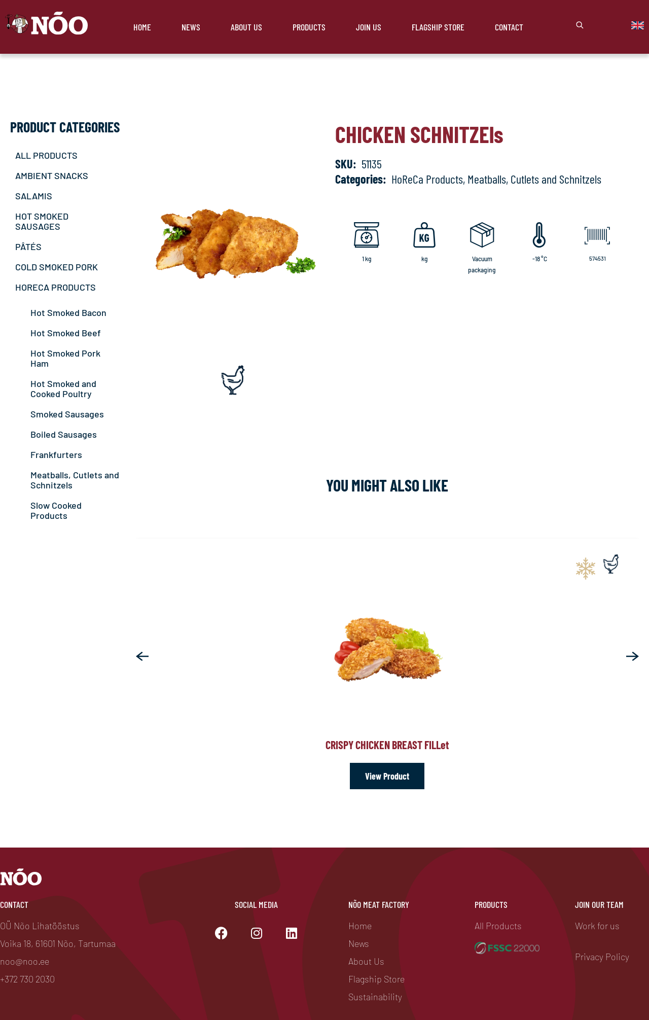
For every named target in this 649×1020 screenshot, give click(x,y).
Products (309, 26)
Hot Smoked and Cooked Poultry (63, 388)
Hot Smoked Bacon (68, 312)
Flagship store (438, 26)
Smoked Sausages (67, 413)
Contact (509, 26)
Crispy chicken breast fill (387, 744)
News (191, 26)
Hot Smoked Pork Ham (65, 358)
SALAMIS (33, 195)
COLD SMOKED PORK (56, 266)
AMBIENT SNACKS (51, 175)
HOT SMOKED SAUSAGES (41, 221)
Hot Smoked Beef (65, 332)
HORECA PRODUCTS (55, 287)
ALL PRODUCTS (46, 155)
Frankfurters (56, 454)
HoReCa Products (427, 178)
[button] (142, 656)
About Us (246, 26)
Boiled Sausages (63, 434)
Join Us (368, 26)
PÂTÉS (28, 246)
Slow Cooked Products (56, 510)
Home (142, 26)
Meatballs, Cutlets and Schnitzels (74, 479)
